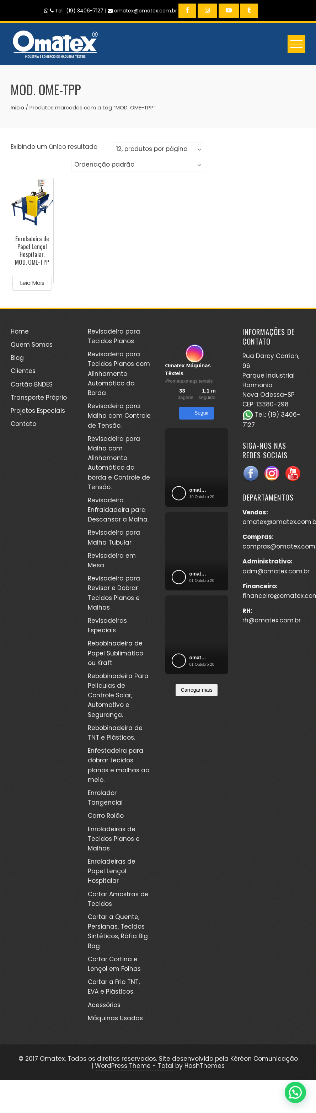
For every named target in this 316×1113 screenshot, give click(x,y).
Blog (17, 357)
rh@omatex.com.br (271, 620)
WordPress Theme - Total (134, 1065)
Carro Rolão (106, 815)
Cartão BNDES (32, 384)
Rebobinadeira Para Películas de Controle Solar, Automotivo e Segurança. (118, 695)
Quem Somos (32, 344)
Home (20, 331)
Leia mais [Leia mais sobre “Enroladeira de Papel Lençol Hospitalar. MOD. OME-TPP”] (32, 283)
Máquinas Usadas (115, 1018)
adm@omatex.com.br (276, 571)
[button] (295, 1092)
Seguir (196, 413)
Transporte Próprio (39, 397)
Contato (23, 424)
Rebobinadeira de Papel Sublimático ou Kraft (115, 653)
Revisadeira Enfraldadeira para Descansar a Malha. (118, 510)
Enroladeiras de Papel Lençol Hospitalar (111, 871)
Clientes (23, 371)
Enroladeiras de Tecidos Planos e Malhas (114, 839)
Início (17, 107)
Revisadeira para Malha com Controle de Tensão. (119, 415)
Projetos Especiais (38, 410)
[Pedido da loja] (138, 165)
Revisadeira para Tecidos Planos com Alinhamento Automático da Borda (119, 373)
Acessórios (104, 1005)
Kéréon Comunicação (264, 1058)
